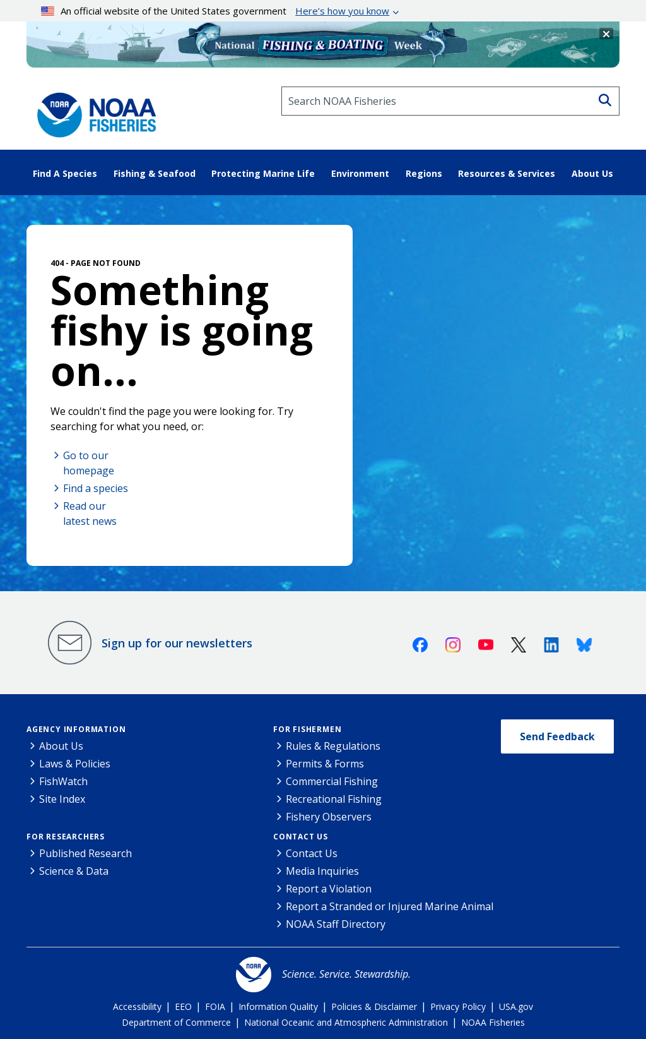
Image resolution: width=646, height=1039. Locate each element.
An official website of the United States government (215, 10)
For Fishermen (307, 729)
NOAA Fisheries (493, 1022)
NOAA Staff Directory (335, 924)
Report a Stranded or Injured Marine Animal (389, 906)
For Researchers (65, 836)
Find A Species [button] (65, 173)
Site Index (62, 799)
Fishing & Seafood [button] (155, 173)
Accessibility (137, 1006)
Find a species (95, 488)
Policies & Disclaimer (374, 1006)
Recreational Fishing (334, 799)
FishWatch (63, 781)
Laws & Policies (74, 764)
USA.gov (516, 1006)
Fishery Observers (329, 817)
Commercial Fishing (332, 781)
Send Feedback (557, 736)
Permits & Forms (325, 764)
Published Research (85, 853)
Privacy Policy (458, 1006)
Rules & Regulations (333, 746)
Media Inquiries (322, 871)
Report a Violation (329, 889)
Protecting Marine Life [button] (263, 173)
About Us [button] (592, 173)
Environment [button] (360, 173)
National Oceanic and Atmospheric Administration (346, 1022)
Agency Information (76, 729)
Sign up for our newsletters (177, 643)
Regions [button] (424, 173)
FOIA (215, 1006)
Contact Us (300, 836)
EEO (183, 1006)
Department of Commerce (176, 1022)
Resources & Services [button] (506, 173)
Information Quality (278, 1006)
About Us (61, 746)
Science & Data (74, 871)
